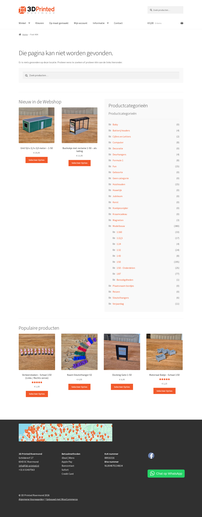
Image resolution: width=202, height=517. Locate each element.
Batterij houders (121, 130)
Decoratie (118, 148)
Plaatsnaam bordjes (123, 285)
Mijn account (80, 23)
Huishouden (119, 184)
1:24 (119, 243)
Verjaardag (118, 303)
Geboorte (118, 172)
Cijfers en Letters (122, 136)
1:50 (119, 261)
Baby (115, 124)
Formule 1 (118, 160)
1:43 (119, 255)
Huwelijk (117, 190)
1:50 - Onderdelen (126, 267)
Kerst (115, 202)
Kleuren (39, 23)
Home (25, 34)
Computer (118, 142)
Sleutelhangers (121, 297)
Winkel (22, 23)
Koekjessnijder (120, 208)
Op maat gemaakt (59, 23)
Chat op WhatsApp (169, 473)
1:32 (119, 249)
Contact (118, 23)
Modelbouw (119, 226)
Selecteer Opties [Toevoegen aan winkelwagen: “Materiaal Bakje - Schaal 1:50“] (164, 390)
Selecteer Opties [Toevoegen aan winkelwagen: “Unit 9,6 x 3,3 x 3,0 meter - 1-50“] (37, 160)
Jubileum (117, 196)
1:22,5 (120, 238)
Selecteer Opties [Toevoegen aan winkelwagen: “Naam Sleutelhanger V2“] (79, 386)
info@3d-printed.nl (29, 465)
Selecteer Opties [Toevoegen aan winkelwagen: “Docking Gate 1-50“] (122, 386)
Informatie (99, 23)
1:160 (119, 232)
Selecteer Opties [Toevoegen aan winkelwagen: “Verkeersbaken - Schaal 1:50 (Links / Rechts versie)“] (37, 393)
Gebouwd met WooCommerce (62, 499)
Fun (114, 166)
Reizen (116, 291)
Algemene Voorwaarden (31, 499)
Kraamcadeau (120, 214)
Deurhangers (119, 154)
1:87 (119, 273)
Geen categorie (121, 178)
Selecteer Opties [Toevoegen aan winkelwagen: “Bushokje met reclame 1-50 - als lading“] (80, 163)
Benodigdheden (125, 279)
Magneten (118, 220)
